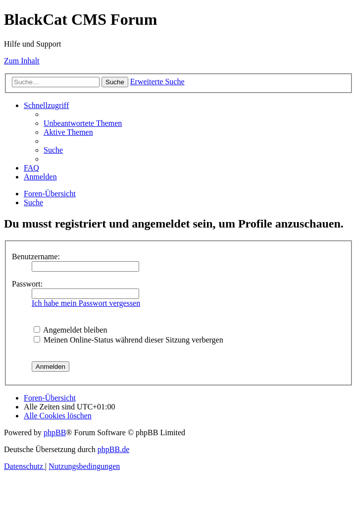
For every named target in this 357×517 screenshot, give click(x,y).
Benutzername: (36, 256)
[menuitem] (83, 123)
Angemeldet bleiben (70, 330)
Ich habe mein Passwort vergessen (86, 303)
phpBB (55, 432)
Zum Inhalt (22, 61)
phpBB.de (113, 449)
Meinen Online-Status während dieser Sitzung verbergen (128, 340)
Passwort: (27, 284)
